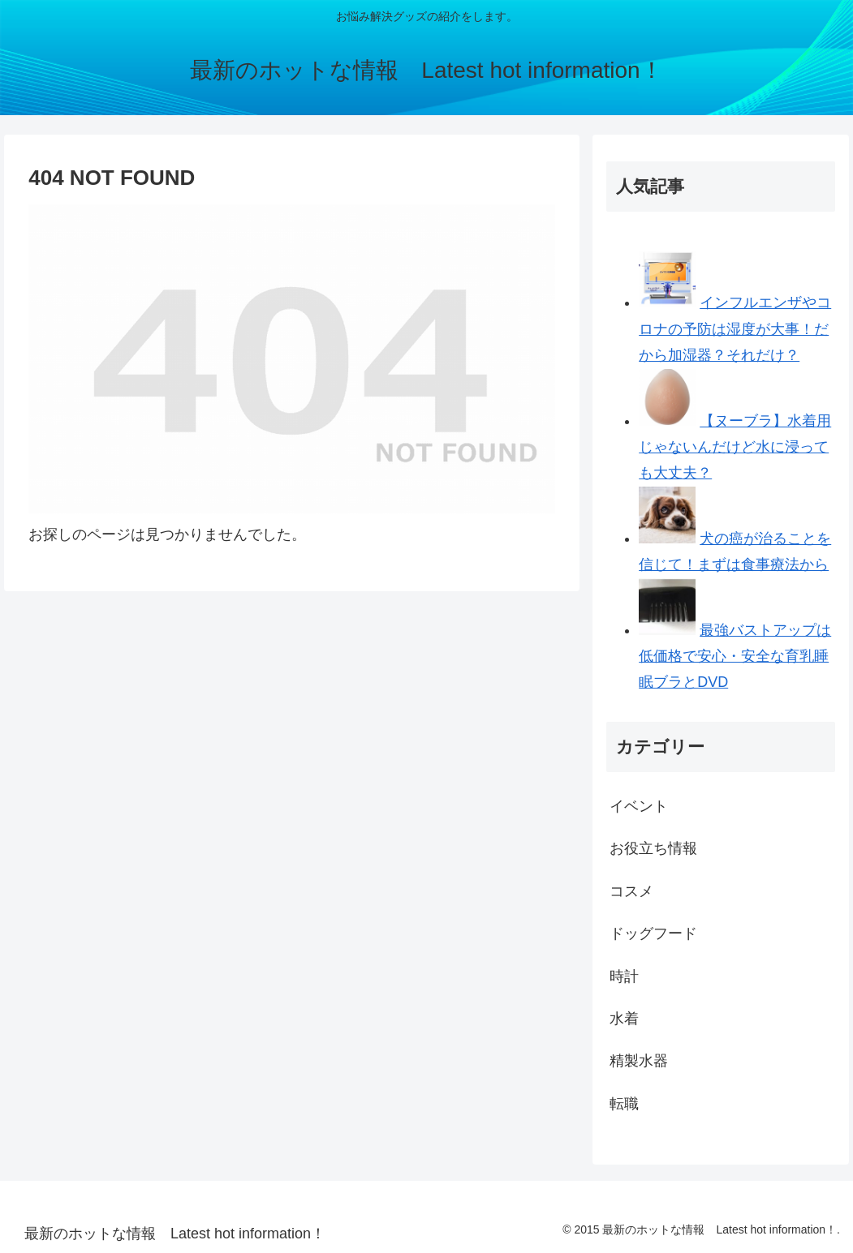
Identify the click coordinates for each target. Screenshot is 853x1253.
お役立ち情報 (653, 848)
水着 (624, 1019)
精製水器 (639, 1061)
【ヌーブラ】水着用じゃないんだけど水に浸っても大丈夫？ (735, 447)
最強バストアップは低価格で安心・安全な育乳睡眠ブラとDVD (735, 656)
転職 (624, 1104)
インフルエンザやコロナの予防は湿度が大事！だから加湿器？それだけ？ (735, 328)
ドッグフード (653, 933)
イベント (639, 806)
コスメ (631, 891)
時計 (624, 976)
